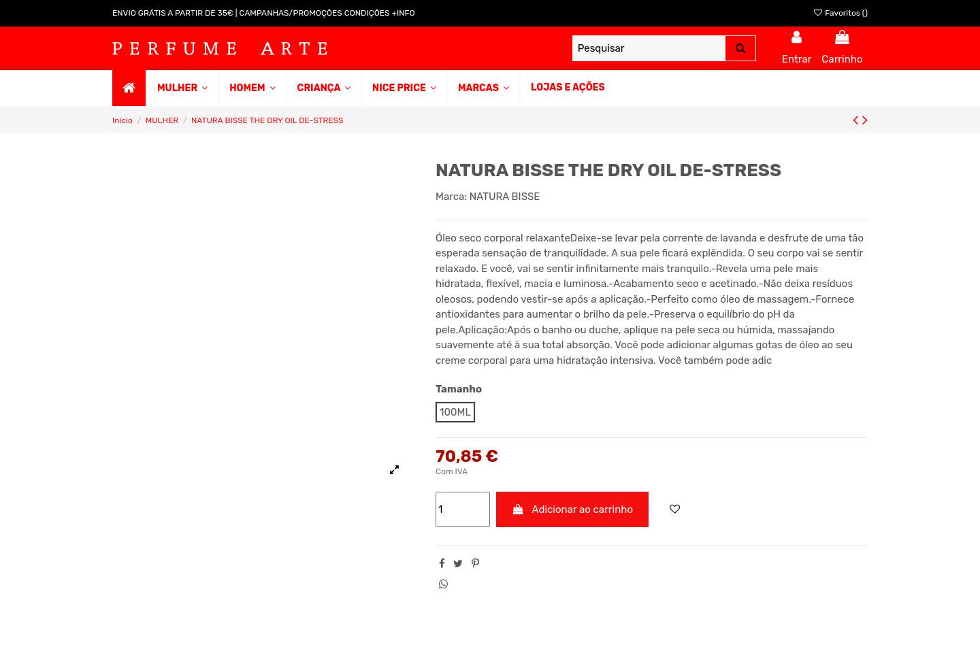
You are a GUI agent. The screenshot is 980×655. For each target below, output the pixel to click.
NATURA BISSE (505, 196)
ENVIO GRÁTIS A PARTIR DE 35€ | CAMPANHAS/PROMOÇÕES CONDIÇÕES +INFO (263, 13)
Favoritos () (840, 13)
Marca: (451, 196)
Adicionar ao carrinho (573, 509)
